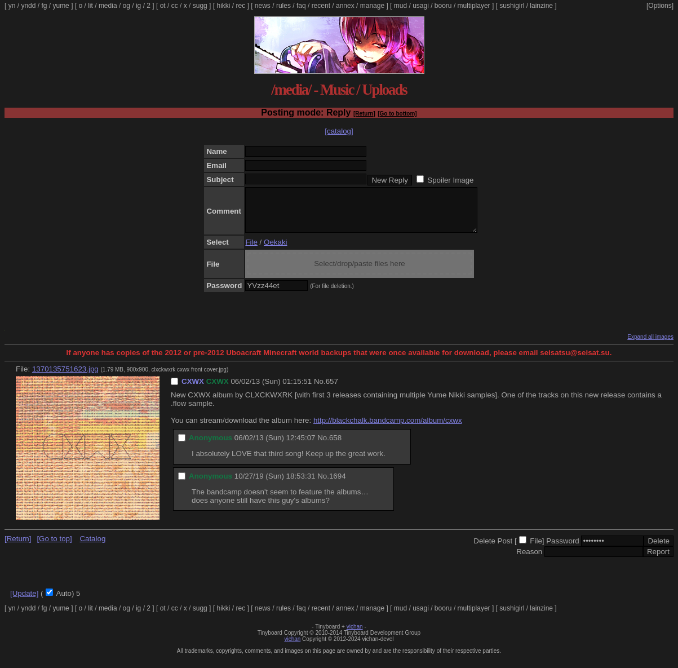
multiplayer (474, 6)
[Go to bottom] (397, 113)
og (126, 6)
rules (283, 6)
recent (321, 6)
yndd (28, 6)
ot (163, 6)
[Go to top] (54, 547)
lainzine (541, 6)
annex (345, 6)
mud (400, 6)
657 (332, 390)
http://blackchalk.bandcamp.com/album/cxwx (387, 428)
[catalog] (339, 131)
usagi (421, 6)
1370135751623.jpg (65, 377)
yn (12, 6)
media (108, 6)
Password (562, 549)
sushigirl (511, 6)
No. (320, 390)
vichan (355, 635)
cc (174, 6)
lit (90, 6)
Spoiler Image (450, 180)
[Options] (659, 6)
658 (335, 446)
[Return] (364, 113)
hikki (223, 6)
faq (301, 6)
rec (241, 6)
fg (44, 6)
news (263, 6)
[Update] (24, 602)
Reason (529, 560)
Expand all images (650, 345)
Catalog (92, 547)
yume (60, 6)
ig (138, 6)
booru (443, 6)
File (251, 250)
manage (372, 6)
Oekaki (275, 250)
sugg (200, 6)
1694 (337, 484)
